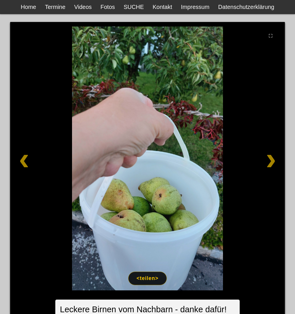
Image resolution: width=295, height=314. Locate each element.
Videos (83, 7)
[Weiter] (256, 158)
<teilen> (147, 278)
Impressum (195, 7)
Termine (55, 7)
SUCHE (134, 7)
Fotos (108, 7)
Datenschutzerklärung (246, 7)
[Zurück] (39, 158)
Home (28, 7)
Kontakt (162, 7)
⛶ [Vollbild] (270, 36)
